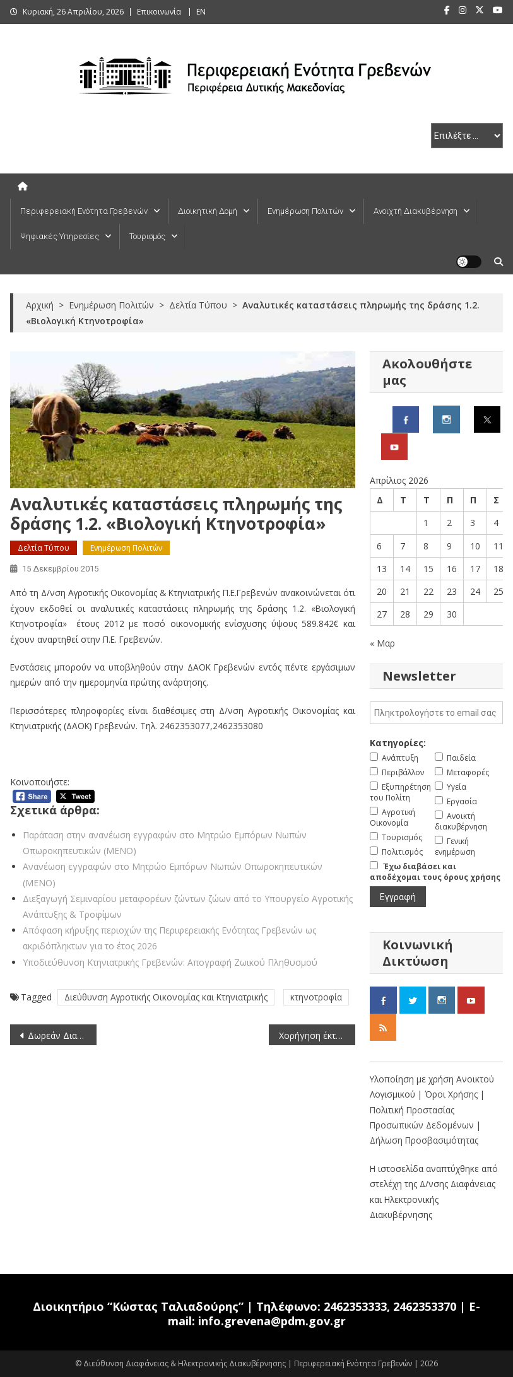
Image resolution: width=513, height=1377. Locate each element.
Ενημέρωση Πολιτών (305, 211)
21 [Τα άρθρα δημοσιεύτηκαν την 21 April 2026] (405, 591)
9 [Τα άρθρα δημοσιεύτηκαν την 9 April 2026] (449, 546)
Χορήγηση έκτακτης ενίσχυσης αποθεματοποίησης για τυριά (317, 1035)
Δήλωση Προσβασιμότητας (424, 1140)
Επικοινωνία (159, 11)
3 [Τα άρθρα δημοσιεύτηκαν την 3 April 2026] (472, 523)
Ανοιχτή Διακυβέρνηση (415, 211)
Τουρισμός (147, 236)
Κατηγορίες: (398, 743)
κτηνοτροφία (316, 997)
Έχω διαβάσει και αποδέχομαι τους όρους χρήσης (435, 871)
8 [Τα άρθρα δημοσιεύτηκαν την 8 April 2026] (425, 546)
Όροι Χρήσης (452, 1094)
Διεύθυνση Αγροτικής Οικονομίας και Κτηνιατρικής (166, 997)
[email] (436, 712)
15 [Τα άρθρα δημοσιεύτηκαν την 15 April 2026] (428, 569)
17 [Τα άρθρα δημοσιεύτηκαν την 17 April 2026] (475, 569)
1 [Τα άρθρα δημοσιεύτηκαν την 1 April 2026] (425, 523)
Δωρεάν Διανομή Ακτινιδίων (62, 1035)
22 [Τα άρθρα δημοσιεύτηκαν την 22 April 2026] (428, 591)
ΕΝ (201, 11)
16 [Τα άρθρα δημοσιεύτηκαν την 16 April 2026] (452, 569)
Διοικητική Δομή (207, 211)
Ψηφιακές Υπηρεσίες (59, 236)
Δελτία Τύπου (43, 547)
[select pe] (467, 135)
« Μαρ (382, 643)
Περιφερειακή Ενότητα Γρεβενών (84, 211)
